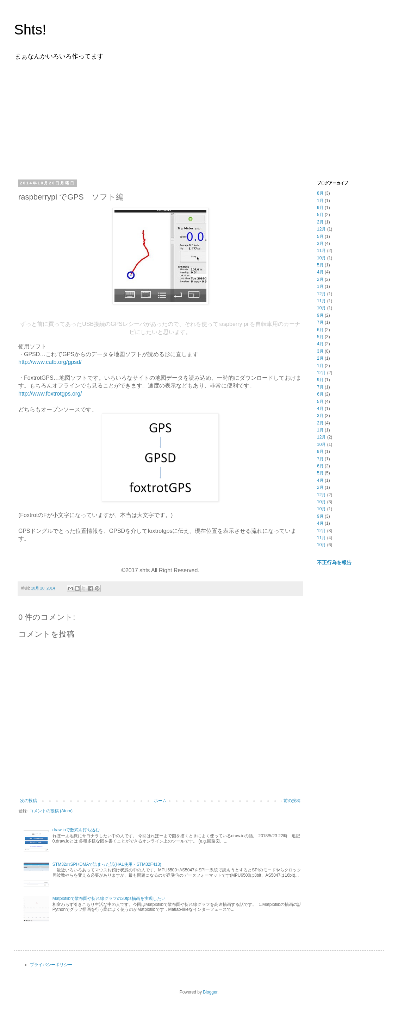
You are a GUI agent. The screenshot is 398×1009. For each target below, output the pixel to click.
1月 (320, 200)
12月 (321, 229)
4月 (320, 272)
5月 (320, 214)
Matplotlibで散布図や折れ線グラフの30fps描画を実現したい (109, 898)
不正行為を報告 (334, 562)
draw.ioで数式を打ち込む (76, 829)
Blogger (210, 992)
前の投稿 (292, 800)
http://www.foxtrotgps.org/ (50, 394)
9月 (320, 207)
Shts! (30, 29)
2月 (320, 222)
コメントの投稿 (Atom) (51, 810)
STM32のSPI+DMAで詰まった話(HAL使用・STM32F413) (106, 864)
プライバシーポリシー (51, 964)
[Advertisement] (199, 119)
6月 (320, 329)
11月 (321, 250)
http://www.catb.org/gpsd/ (50, 362)
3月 (320, 243)
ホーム (160, 800)
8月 (320, 193)
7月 (320, 322)
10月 (321, 258)
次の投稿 (28, 800)
